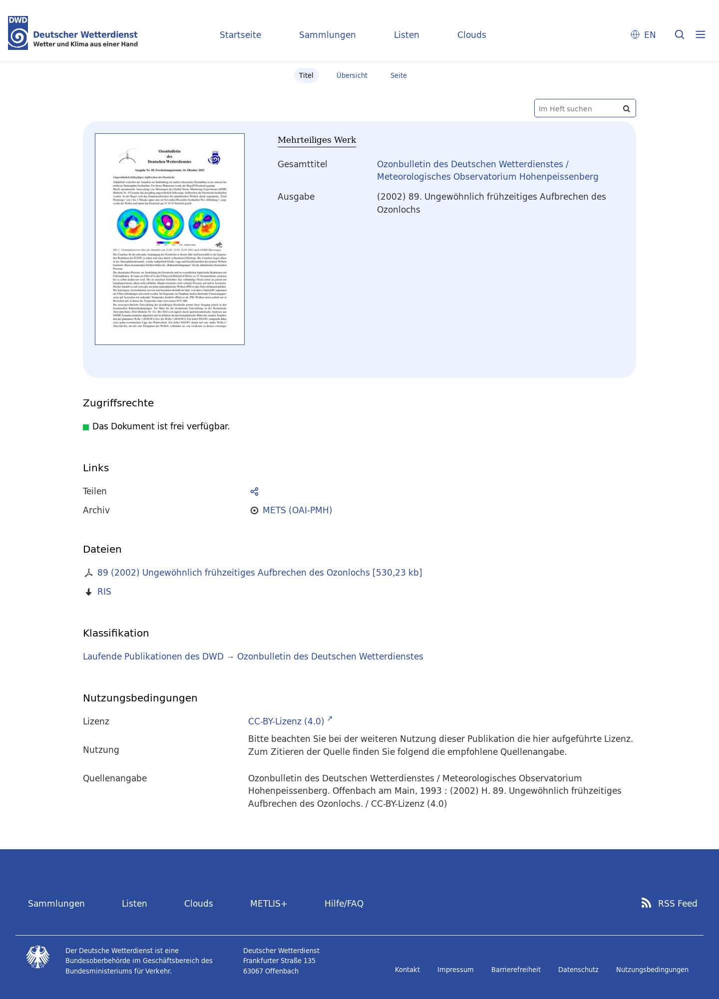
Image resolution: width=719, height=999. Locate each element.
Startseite (240, 34)
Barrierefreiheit (516, 969)
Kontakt (407, 969)
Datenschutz (578, 969)
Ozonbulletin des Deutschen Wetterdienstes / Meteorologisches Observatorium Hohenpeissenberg (488, 170)
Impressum (455, 969)
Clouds (471, 34)
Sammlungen (327, 34)
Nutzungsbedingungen (652, 969)
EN (650, 34)
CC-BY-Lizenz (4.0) (286, 721)
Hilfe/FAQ (344, 903)
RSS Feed (678, 904)
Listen (406, 34)
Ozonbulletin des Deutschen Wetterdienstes (330, 656)
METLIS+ (269, 903)
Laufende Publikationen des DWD (153, 656)
